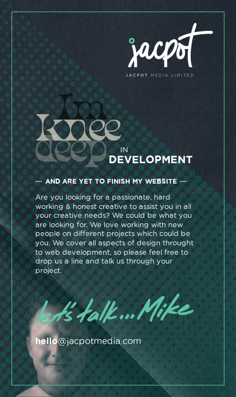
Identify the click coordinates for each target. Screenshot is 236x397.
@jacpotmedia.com (88, 341)
